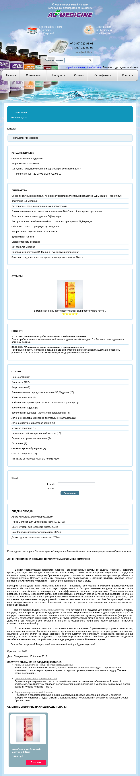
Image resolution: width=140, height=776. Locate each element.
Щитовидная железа (22, 236)
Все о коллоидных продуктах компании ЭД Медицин (40, 392)
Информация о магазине (25, 163)
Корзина (21, 112)
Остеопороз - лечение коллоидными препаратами (39, 206)
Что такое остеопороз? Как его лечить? (33, 458)
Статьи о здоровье (21, 453)
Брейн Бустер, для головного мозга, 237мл (35, 527)
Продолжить (70, 493)
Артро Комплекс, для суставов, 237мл (32, 516)
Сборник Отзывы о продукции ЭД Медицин (35, 226)
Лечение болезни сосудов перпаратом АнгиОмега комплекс (99, 551)
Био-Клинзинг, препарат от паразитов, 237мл (36, 532)
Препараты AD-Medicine (25, 137)
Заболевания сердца (22, 407)
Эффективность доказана (25, 241)
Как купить (58, 75)
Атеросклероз (19, 387)
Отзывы (78, 75)
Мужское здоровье (21, 428)
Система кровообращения (49, 551)
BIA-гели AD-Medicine (23, 247)
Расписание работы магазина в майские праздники (55, 336)
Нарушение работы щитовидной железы (33, 433)
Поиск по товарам (54, 60)
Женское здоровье (21, 397)
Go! (91, 60)
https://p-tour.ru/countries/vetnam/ (83, 67)
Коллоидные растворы (19, 551)
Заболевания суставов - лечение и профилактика (38, 412)
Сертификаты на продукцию (26, 158)
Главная (11, 75)
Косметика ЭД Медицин (24, 201)
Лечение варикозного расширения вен (36, 678)
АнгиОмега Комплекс (52, 609)
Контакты (127, 75)
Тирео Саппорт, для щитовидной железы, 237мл (38, 521)
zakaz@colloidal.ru (84, 52)
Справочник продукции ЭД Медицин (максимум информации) (45, 252)
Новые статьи (19, 377)
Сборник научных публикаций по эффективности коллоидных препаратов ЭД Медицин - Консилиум (66, 195)
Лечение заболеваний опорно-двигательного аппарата (41, 417)
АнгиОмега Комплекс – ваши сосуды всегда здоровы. (44, 664)
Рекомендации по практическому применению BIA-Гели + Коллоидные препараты (56, 211)
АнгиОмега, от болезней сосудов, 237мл (26, 750)
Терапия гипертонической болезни (33, 692)
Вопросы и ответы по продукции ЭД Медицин (36, 216)
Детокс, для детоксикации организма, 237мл (35, 537)
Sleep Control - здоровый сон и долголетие (34, 231)
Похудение (17, 443)
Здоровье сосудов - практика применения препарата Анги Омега (47, 257)
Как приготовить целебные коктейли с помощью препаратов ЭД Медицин (51, 221)
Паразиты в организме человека (29, 438)
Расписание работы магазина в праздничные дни (54, 347)
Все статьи (17, 382)
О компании (33, 75)
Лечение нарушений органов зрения (31, 423)
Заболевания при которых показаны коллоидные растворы (44, 402)
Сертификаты (102, 75)
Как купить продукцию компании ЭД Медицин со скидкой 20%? (46, 168)
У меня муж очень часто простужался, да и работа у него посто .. (70, 310)
